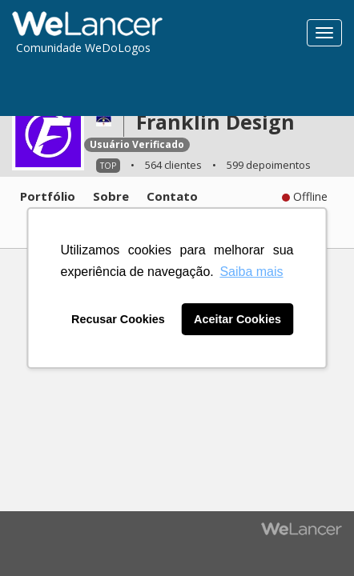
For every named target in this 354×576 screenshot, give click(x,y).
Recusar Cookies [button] (118, 319)
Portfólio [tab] (47, 196)
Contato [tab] (172, 196)
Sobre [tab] (111, 196)
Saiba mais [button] (251, 271)
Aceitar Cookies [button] (237, 319)
